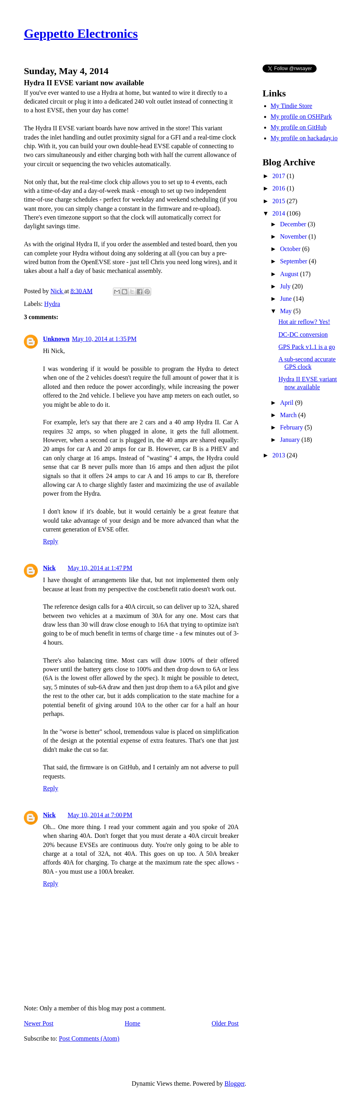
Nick (49, 568)
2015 (279, 201)
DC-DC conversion (303, 334)
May (286, 311)
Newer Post (38, 1023)
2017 (279, 176)
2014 (279, 213)
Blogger (234, 1083)
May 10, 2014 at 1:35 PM (104, 338)
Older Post (225, 1023)
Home (132, 1023)
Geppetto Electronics (81, 33)
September (294, 261)
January (291, 439)
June (286, 298)
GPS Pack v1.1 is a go (306, 346)
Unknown (56, 338)
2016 (279, 188)
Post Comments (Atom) (89, 1038)
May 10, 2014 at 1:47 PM (100, 568)
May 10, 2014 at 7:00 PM (100, 815)
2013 (279, 455)
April (287, 402)
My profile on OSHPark (301, 116)
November (294, 236)
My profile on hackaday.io (304, 138)
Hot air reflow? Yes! (304, 321)
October (291, 248)
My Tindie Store (291, 105)
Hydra (52, 303)
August (290, 274)
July (286, 286)
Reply (50, 541)
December (294, 224)
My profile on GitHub (298, 127)
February (292, 427)
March (289, 415)
